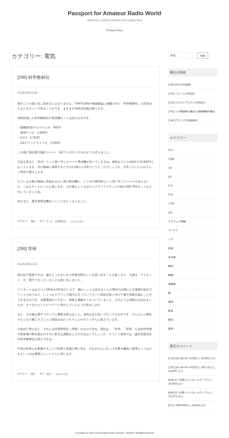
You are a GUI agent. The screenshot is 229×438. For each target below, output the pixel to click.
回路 (170, 248)
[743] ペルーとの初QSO (181, 93)
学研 (49, 373)
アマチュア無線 (177, 221)
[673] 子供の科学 (177, 405)
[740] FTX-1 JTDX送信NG (183, 120)
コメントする (76, 220)
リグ (170, 239)
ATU (170, 150)
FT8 (170, 194)
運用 (170, 301)
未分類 (172, 257)
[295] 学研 (27, 248)
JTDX (171, 203)
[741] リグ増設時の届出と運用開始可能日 (191, 111)
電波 (170, 328)
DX (169, 176)
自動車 (172, 284)
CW (170, 168)
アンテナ (173, 230)
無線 (170, 275)
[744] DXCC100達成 (179, 84)
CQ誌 (171, 159)
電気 (33, 220)
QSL (170, 212)
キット (50, 220)
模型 (170, 266)
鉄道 (170, 310)
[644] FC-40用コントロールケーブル (188, 380)
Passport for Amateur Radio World (114, 13)
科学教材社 (60, 220)
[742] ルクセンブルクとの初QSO (186, 102)
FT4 (170, 185)
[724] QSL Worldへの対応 (182, 358)
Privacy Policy (114, 30)
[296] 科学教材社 (33, 77)
